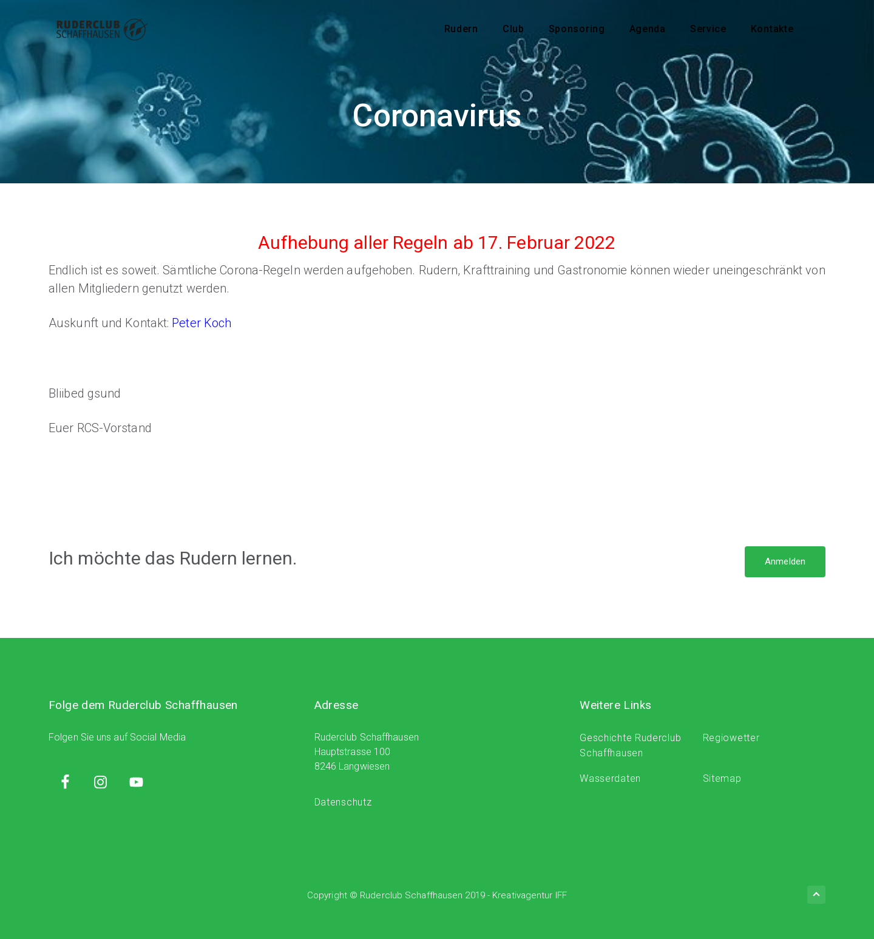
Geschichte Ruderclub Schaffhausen (630, 745)
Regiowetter (731, 738)
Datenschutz (343, 802)
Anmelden (785, 561)
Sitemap (722, 778)
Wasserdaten (610, 778)
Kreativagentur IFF (529, 895)
